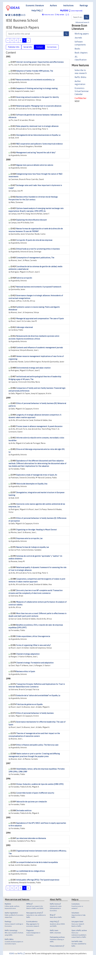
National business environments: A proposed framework (38, 287)
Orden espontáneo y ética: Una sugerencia (33, 636)
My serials (59, 15)
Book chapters (81, 53)
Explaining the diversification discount (31, 220)
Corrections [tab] (51, 47)
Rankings (84, 5)
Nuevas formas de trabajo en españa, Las (32, 547)
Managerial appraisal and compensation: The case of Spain (40, 319)
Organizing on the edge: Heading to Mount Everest (36, 530)
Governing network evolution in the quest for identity (37, 97)
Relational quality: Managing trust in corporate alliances (38, 106)
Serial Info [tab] (28, 47)
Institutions (68, 5)
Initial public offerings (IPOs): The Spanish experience (37, 880)
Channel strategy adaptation (28, 654)
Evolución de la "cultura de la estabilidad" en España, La (38, 695)
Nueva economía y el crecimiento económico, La (35, 80)
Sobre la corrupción (24, 278)
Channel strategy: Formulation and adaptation (35, 663)
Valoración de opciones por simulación (31, 802)
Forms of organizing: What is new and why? (33, 645)
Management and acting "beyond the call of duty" (36, 153)
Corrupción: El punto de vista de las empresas (34, 240)
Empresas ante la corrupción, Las (29, 538)
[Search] (86, 17)
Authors (53, 5)
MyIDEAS (71, 10)
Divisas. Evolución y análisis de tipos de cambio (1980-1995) (40, 784)
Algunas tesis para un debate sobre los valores (34, 165)
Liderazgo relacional (24, 327)
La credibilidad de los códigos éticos (30, 871)
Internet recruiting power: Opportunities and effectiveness (40, 62)
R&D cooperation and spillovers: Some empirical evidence (39, 144)
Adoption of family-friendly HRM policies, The (34, 71)
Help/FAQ (37, 10)
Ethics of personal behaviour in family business (35, 713)
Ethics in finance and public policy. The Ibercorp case (37, 745)
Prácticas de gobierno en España (29, 704)
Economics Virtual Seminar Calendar (82, 91)
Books (77, 49)
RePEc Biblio (80, 77)
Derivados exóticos (24, 811)
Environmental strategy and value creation (33, 368)
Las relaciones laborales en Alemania (31, 838)
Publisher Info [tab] (13, 47)
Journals (78, 38)
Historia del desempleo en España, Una (31, 484)
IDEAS (11, 953)
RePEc (21, 953)
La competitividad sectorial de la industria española (37, 862)
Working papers (82, 34)
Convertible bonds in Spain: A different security (35, 793)
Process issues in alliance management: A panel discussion (39, 426)
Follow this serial (49, 14)
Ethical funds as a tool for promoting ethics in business (38, 249)
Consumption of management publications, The (35, 258)
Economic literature (35, 5)
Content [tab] (39, 47)
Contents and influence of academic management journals (39, 348)
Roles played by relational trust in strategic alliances (37, 126)
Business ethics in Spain (25, 671)
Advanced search (82, 22)
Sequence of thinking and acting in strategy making (37, 88)
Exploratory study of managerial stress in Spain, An (36, 475)
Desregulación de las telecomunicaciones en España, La (38, 135)
